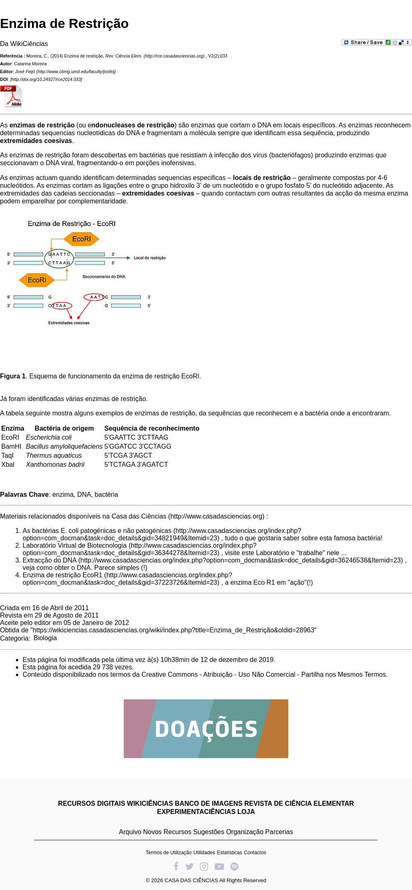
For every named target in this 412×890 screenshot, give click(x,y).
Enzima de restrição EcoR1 (62, 575)
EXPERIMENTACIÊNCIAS (196, 811)
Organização (245, 831)
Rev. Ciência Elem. (123, 55)
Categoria (14, 637)
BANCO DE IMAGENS (208, 803)
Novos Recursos (167, 831)
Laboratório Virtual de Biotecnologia (75, 545)
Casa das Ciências (138, 516)
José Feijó (25, 71)
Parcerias (279, 831)
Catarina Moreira (30, 63)
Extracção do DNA (49, 560)
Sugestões (209, 831)
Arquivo (130, 831)
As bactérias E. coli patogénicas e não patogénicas (97, 530)
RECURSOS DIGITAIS (91, 803)
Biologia (45, 637)
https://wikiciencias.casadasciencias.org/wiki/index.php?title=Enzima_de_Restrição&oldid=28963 (174, 630)
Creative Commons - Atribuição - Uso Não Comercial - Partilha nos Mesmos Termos (263, 674)
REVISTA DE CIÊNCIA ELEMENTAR (299, 803)
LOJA (246, 811)
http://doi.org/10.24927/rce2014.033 (46, 79)
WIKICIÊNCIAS (150, 803)
